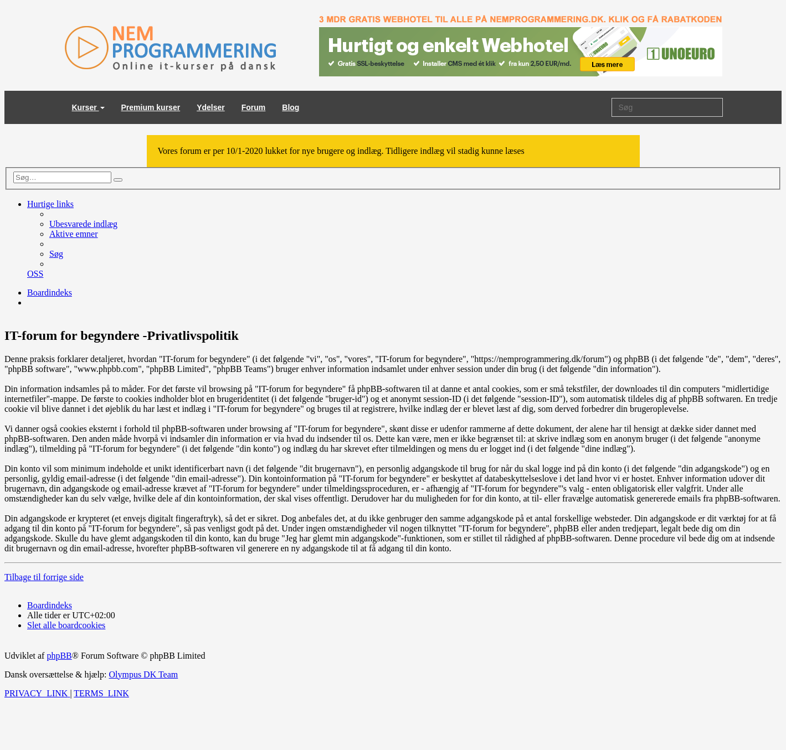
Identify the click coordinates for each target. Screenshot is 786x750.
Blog (290, 107)
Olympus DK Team (143, 674)
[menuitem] (83, 224)
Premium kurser (151, 107)
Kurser (88, 107)
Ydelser (211, 107)
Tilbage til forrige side (44, 577)
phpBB (59, 655)
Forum (254, 107)
